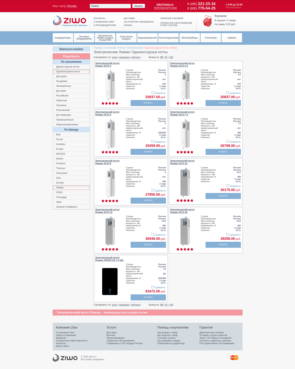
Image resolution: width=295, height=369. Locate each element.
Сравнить (160, 93)
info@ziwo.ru (164, 4)
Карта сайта (62, 346)
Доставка (129, 18)
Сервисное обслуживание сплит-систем (176, 24)
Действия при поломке (212, 332)
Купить (148, 103)
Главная (98, 47)
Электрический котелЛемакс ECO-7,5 (182, 113)
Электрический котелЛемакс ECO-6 (107, 113)
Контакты (99, 18)
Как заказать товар (167, 335)
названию (124, 57)
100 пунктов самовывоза (139, 22)
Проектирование (116, 338)
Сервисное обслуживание (121, 340)
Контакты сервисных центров (215, 340)
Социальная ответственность (72, 340)
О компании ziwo (104, 22)
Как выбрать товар (167, 332)
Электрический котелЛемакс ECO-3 (107, 64)
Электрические (135, 47)
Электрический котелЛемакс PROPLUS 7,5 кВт (109, 259)
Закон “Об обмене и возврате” (216, 338)
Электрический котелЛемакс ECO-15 (107, 211)
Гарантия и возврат (172, 18)
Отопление (110, 47)
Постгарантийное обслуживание (217, 343)
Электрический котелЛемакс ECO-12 (182, 162)
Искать (138, 6)
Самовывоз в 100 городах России (125, 343)
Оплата (128, 25)
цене (114, 57)
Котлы (121, 47)
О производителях (105, 25)
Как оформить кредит (169, 340)
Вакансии (61, 338)
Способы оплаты (166, 338)
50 (166, 57)
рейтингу (136, 57)
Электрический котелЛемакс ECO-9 (107, 162)
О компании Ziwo (65, 332)
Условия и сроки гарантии (213, 335)
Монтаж (111, 335)
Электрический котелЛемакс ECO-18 (182, 211)
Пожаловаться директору (171, 343)
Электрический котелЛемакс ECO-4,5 (182, 64)
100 (171, 57)
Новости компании (66, 335)
